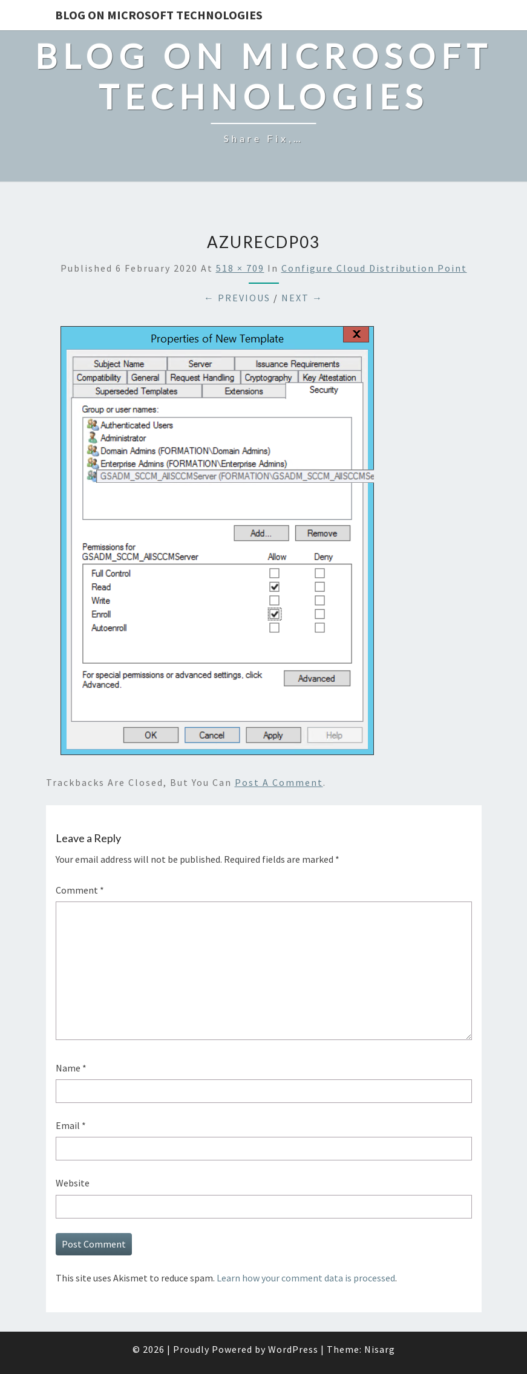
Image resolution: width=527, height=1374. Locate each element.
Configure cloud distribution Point (374, 268)
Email (71, 1125)
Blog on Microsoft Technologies (159, 14)
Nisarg (379, 1349)
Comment (80, 890)
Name (71, 1068)
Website (73, 1183)
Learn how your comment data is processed (306, 1278)
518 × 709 (240, 268)
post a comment (279, 782)
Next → (302, 298)
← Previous (237, 298)
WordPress (293, 1349)
